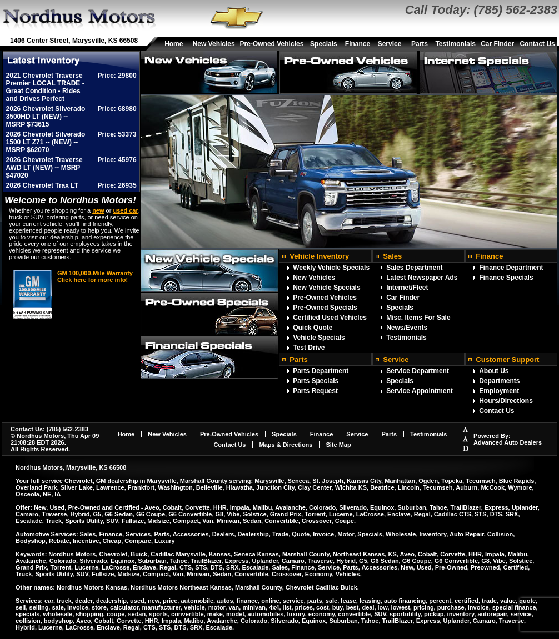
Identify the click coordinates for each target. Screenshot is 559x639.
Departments (499, 381)
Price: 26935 (117, 185)
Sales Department (414, 267)
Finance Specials (506, 277)
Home (173, 44)
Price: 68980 (117, 109)
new (98, 210)
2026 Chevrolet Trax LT (42, 185)
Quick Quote (312, 327)
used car (125, 210)
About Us (493, 371)
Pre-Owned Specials (325, 307)
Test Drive (309, 347)
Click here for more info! (92, 279)
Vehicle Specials (319, 337)
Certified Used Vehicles (330, 317)
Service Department (417, 371)
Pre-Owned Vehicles (272, 44)
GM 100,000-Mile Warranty (95, 273)
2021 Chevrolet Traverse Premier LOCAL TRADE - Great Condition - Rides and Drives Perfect (45, 87)
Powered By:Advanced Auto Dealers (507, 439)
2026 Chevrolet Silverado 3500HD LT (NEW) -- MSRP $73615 (46, 116)
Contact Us (537, 44)
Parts (419, 44)
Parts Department (320, 371)
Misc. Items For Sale (418, 317)
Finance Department (511, 267)
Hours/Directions (506, 401)
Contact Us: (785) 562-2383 (49, 429)
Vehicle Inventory (319, 256)
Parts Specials (315, 381)
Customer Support (507, 359)
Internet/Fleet (407, 287)
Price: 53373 (117, 134)
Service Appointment (419, 391)
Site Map (338, 444)
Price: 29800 (117, 75)
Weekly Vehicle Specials (331, 267)
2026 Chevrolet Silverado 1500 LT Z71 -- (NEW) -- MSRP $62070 (46, 142)
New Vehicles (214, 44)
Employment (499, 391)
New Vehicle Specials (326, 287)
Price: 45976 (117, 160)
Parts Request (315, 391)
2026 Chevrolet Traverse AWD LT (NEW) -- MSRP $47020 (44, 167)
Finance (357, 44)
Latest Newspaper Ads (421, 277)
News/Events (406, 327)
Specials (323, 44)
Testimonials (455, 44)
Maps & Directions (285, 444)
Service (390, 44)
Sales (392, 256)
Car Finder (497, 44)
